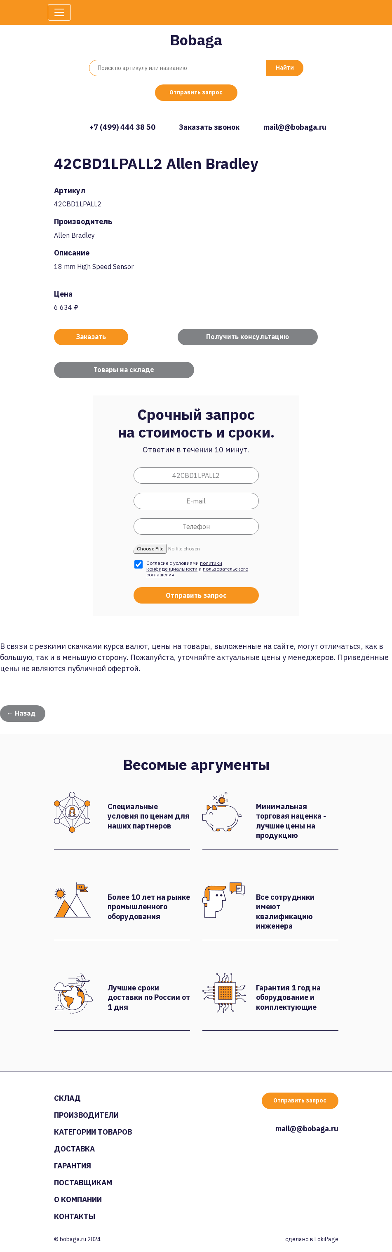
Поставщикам (83, 1182)
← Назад (21, 713)
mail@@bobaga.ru (294, 127)
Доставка (74, 1149)
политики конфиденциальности (184, 566)
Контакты (74, 1216)
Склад (67, 1098)
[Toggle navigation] (59, 12)
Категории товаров (93, 1132)
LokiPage (326, 1239)
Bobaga (196, 39)
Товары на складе (124, 369)
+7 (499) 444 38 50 (122, 127)
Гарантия (72, 1165)
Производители (86, 1115)
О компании (78, 1199)
